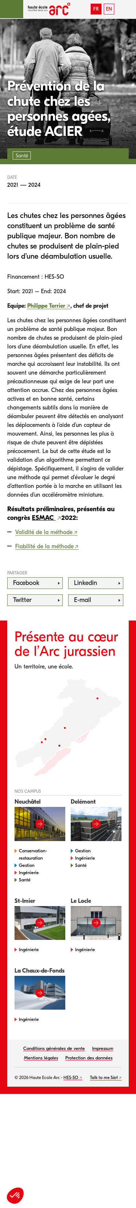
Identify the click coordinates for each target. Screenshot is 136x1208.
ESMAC (43, 518)
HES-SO (70, 1077)
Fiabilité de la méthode (44, 546)
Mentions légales (41, 1057)
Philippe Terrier (46, 306)
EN (109, 9)
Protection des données (88, 1057)
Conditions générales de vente (54, 1048)
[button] (11, 9)
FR (96, 9)
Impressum (102, 1048)
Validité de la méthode (44, 532)
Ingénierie (29, 872)
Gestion (26, 865)
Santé (24, 879)
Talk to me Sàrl (104, 1077)
